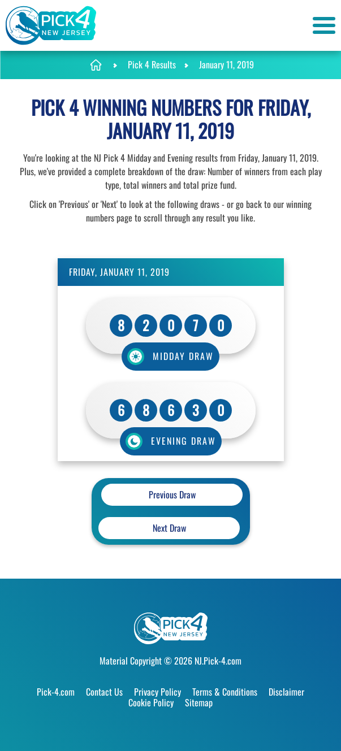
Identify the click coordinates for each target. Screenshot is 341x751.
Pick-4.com (56, 691)
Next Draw (169, 528)
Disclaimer (286, 691)
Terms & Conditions (224, 691)
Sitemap (199, 702)
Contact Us (104, 691)
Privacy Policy (157, 691)
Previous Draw (172, 494)
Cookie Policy (151, 702)
